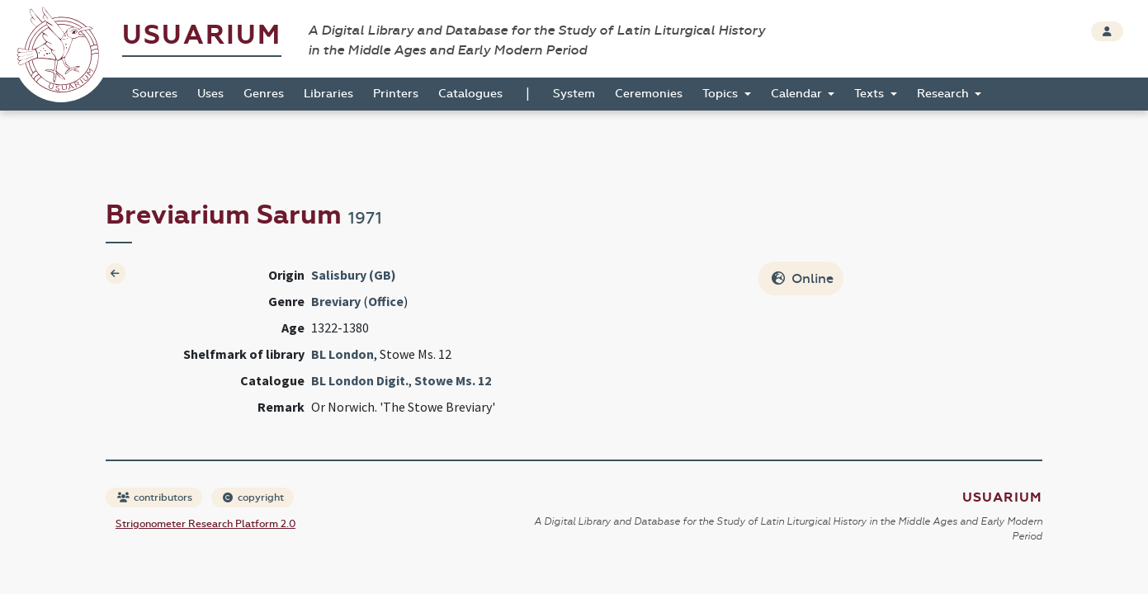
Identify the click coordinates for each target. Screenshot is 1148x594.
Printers (395, 94)
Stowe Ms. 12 (452, 380)
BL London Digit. (360, 380)
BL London (342, 354)
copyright (253, 497)
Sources (154, 94)
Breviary (336, 301)
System (574, 94)
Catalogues (470, 94)
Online (803, 278)
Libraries (328, 94)
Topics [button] (721, 94)
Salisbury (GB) (353, 274)
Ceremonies (649, 94)
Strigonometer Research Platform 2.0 (205, 524)
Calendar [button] (798, 94)
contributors (154, 497)
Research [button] (944, 94)
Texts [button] (870, 94)
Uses (210, 94)
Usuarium (201, 35)
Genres (263, 94)
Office (386, 301)
